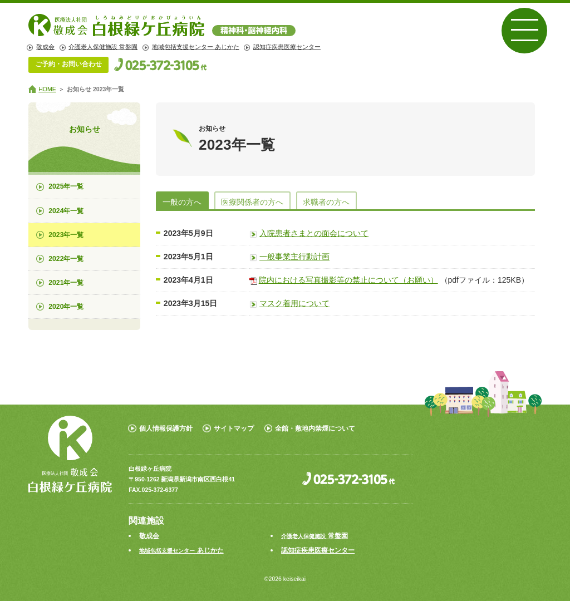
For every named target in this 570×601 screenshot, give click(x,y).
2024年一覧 (65, 211)
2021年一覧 (65, 283)
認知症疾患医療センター (287, 46)
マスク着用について (294, 303)
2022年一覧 (65, 259)
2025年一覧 (65, 186)
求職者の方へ (326, 202)
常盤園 (314, 536)
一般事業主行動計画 (294, 256)
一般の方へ (182, 202)
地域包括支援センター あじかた (195, 46)
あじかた (181, 550)
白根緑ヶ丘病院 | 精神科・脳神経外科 (162, 25)
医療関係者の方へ (252, 202)
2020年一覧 (65, 307)
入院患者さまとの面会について (313, 233)
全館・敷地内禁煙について (315, 428)
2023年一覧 (65, 235)
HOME (47, 89)
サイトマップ (234, 428)
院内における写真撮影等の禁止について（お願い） (348, 279)
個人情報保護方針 (166, 428)
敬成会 (45, 46)
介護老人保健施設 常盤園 (102, 46)
